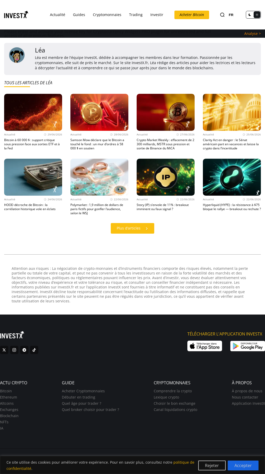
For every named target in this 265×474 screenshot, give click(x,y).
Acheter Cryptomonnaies (83, 390)
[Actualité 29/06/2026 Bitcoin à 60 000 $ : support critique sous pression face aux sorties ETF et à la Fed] (33, 122)
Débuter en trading (78, 397)
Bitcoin (6, 390)
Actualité (57, 14)
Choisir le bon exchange (174, 403)
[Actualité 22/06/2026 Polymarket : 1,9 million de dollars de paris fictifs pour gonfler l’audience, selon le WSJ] (99, 187)
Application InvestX (248, 403)
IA (1, 428)
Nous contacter (245, 397)
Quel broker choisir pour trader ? (90, 409)
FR (231, 15)
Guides (79, 14)
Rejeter (212, 465)
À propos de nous (247, 390)
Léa (40, 50)
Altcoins (7, 403)
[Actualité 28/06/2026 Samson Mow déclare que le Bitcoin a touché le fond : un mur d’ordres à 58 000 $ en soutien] (99, 122)
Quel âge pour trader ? (81, 403)
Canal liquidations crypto (175, 409)
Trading (136, 14)
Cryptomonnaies (107, 14)
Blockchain (9, 415)
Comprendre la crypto (173, 390)
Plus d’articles (133, 229)
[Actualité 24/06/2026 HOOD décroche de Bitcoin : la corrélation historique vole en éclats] (33, 187)
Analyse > (252, 33)
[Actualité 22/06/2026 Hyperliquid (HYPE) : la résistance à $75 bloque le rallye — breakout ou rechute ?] (232, 187)
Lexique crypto (166, 397)
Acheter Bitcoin (192, 14)
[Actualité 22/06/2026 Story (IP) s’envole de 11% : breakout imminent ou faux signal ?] (166, 187)
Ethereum (8, 397)
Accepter (243, 465)
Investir (156, 14)
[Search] (222, 14)
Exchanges (9, 409)
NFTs (4, 421)
